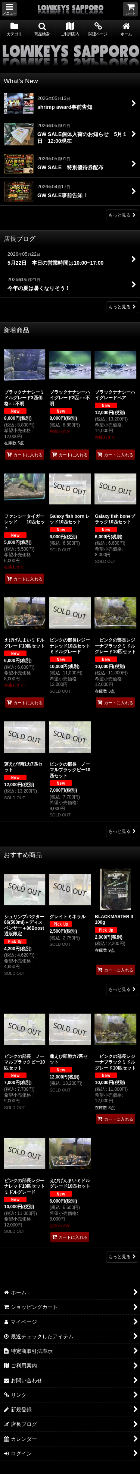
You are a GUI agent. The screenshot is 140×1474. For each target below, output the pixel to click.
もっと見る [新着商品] (122, 831)
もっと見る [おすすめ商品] (122, 989)
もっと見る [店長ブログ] (122, 306)
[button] (9, 9)
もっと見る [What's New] (122, 215)
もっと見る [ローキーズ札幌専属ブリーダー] (122, 1256)
